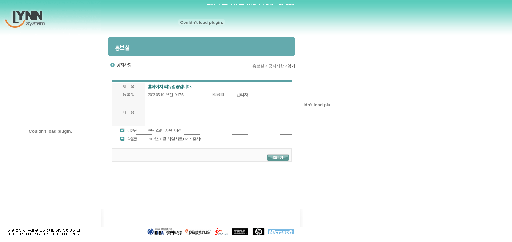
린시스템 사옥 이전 (165, 130)
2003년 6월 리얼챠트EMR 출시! (174, 138)
